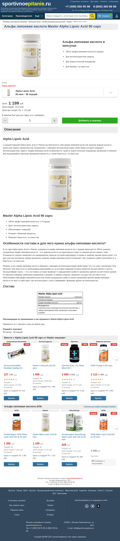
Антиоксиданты (35, 21)
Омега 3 (101, 490)
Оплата (103, 1)
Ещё (37, 16)
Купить (11, 398)
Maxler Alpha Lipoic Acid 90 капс (45, 435)
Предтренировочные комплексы (50, 490)
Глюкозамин (62, 493)
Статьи (16, 515)
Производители (24, 16)
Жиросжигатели (71, 490)
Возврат (50, 515)
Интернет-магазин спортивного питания (60, 478)
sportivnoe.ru (26, 4)
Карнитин (83, 490)
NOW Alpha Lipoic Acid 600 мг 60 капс (103, 435)
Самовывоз (113, 1)
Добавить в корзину (89, 120)
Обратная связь (16, 510)
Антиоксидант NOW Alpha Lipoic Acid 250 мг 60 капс (15, 435)
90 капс (4, 83)
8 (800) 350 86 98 (104, 6)
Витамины (92, 490)
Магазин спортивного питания (15, 21)
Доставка (94, 1)
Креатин (32, 490)
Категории (7, 16)
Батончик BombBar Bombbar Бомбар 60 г (13, 366)
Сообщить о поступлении (98, 462)
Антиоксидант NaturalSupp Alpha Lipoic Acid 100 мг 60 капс (74, 436)
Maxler (69, 21)
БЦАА (25, 490)
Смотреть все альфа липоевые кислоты (100, 406)
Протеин (11, 490)
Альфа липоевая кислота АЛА (53, 21)
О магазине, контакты (79, 1)
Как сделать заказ (16, 505)
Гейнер (19, 490)
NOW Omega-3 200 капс (102, 365)
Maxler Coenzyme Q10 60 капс (44, 366)
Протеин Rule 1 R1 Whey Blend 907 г (73, 366)
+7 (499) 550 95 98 (77, 6)
